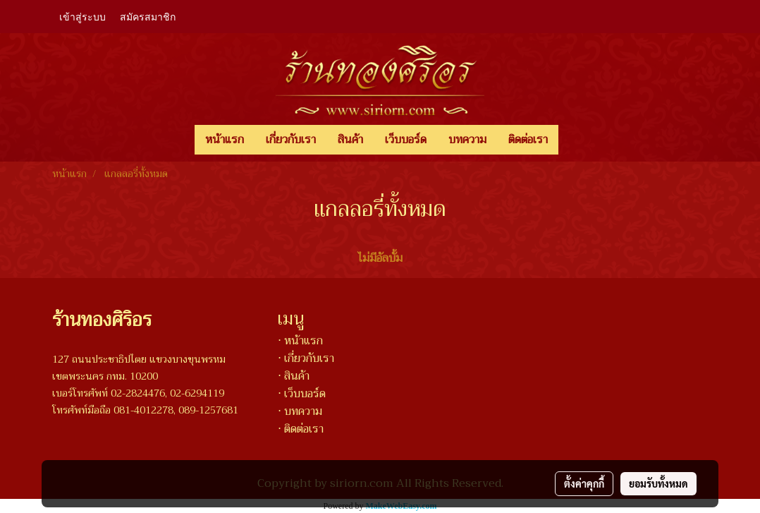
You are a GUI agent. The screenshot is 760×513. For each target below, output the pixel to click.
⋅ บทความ (300, 411)
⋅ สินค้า (293, 376)
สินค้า (350, 140)
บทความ (467, 140)
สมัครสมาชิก (148, 15)
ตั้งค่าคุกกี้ (584, 483)
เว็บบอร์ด (406, 140)
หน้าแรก (224, 140)
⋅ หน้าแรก (300, 341)
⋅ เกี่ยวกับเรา (306, 358)
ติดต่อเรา (528, 140)
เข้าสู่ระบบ (82, 15)
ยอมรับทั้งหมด (658, 483)
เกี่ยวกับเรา (291, 140)
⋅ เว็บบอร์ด (302, 394)
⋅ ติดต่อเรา (301, 429)
